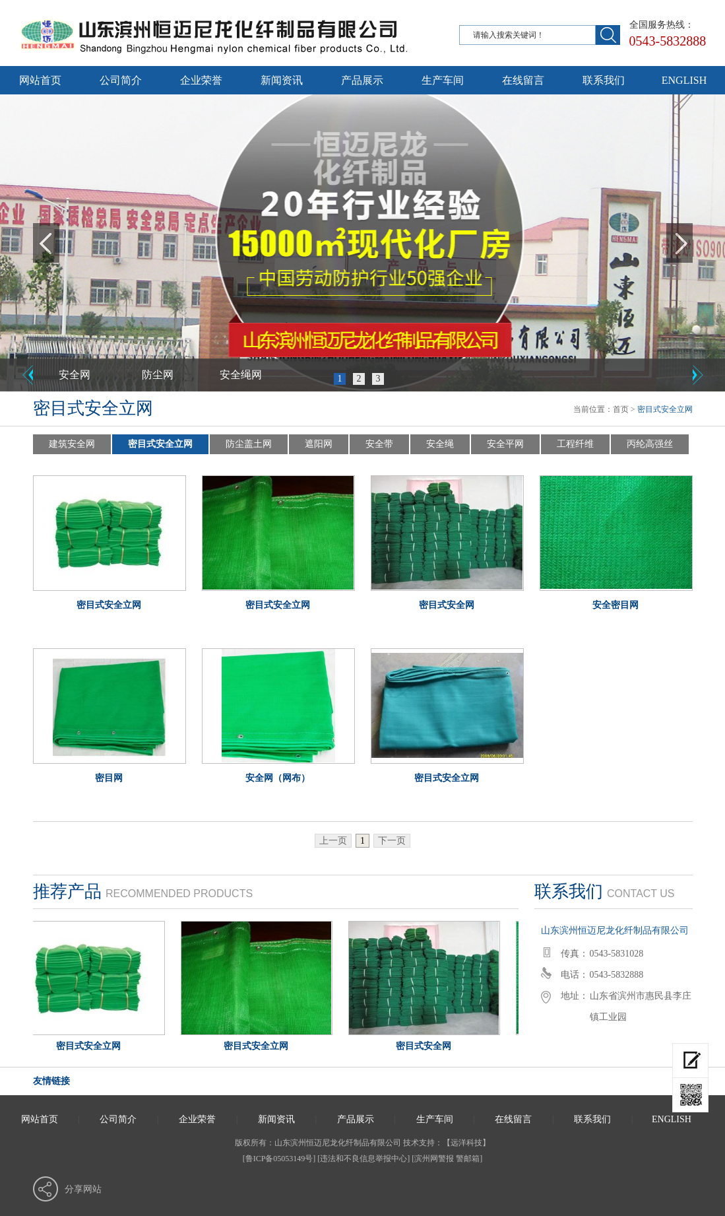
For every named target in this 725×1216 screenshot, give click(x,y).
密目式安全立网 (160, 444)
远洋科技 (466, 1142)
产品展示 (362, 80)
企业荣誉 (201, 80)
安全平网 (505, 444)
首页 (621, 409)
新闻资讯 (282, 80)
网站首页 (40, 80)
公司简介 (121, 80)
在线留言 (523, 80)
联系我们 (604, 80)
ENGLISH (684, 80)
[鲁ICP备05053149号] (279, 1158)
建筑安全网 (72, 444)
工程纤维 (575, 444)
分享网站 (83, 1189)
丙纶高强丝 (650, 444)
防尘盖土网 (249, 444)
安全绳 (440, 444)
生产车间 (443, 80)
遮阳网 (318, 444)
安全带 (379, 444)
